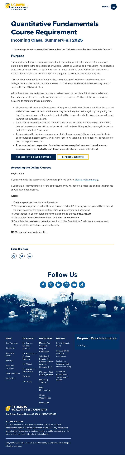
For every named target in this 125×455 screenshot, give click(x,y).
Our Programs (12, 343)
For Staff (26, 376)
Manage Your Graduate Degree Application (44, 347)
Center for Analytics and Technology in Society (62, 375)
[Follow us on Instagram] (66, 284)
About (9, 338)
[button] (109, 6)
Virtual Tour (10, 378)
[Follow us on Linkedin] (58, 284)
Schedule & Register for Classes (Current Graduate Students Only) (46, 361)
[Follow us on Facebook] (43, 284)
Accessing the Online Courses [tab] (33, 157)
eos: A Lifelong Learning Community (62, 353)
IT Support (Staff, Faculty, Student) (46, 373)
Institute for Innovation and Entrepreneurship (63, 364)
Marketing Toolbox (43, 381)
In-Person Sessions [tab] (73, 157)
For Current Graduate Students (27, 346)
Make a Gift (44, 403)
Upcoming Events (10, 354)
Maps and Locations (10, 367)
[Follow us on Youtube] (74, 284)
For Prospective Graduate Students (29, 356)
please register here (85, 179)
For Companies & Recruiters (29, 370)
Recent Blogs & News (63, 344)
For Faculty (27, 381)
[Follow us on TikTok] (81, 284)
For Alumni (27, 364)
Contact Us (10, 348)
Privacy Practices (13, 373)
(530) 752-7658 (49, 414)
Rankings (9, 361)
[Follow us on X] (50, 284)
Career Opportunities (45, 396)
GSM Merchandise (44, 388)
